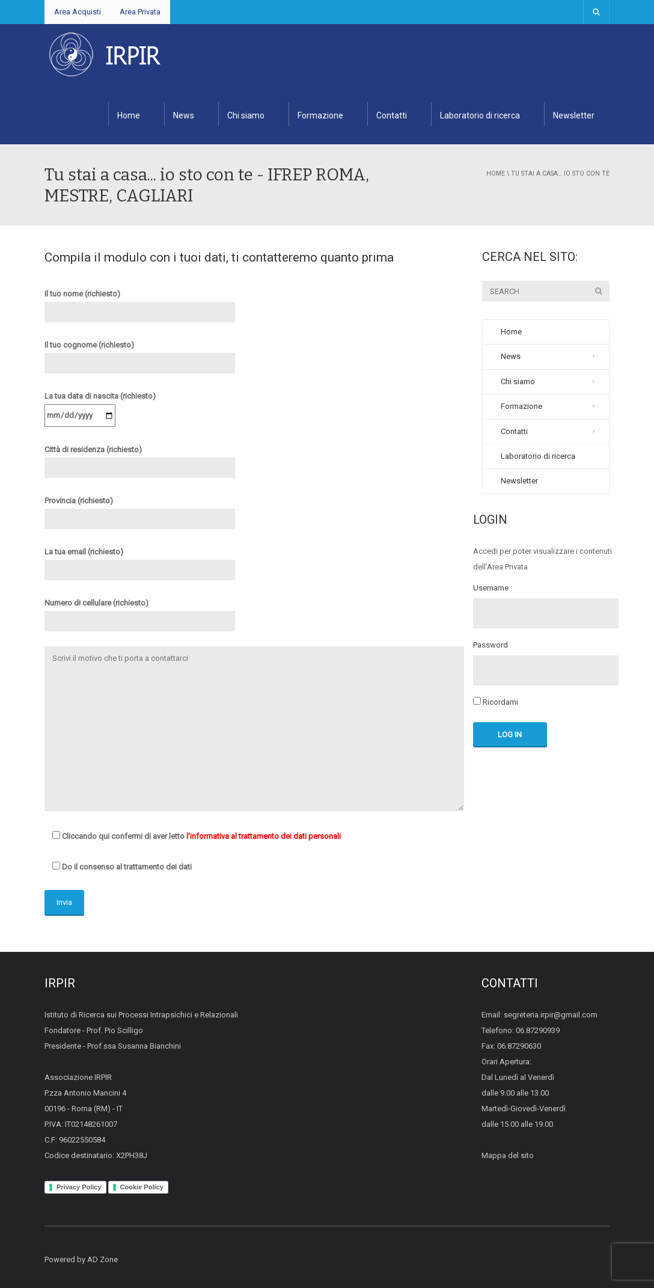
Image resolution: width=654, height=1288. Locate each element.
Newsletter (573, 115)
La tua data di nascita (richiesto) (100, 405)
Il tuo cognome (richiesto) (139, 354)
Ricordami (495, 702)
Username (491, 588)
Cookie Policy (142, 1187)
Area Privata (140, 11)
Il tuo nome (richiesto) (139, 303)
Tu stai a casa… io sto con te (560, 173)
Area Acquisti (77, 11)
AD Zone (102, 1259)
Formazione (320, 115)
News (183, 115)
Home (128, 115)
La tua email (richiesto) (139, 561)
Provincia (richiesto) (139, 510)
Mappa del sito (507, 1155)
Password (490, 645)
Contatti (391, 115)
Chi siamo (245, 115)
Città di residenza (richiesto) (139, 459)
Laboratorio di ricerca (480, 115)
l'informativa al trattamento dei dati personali (263, 836)
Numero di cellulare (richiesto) (139, 612)
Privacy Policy (79, 1187)
